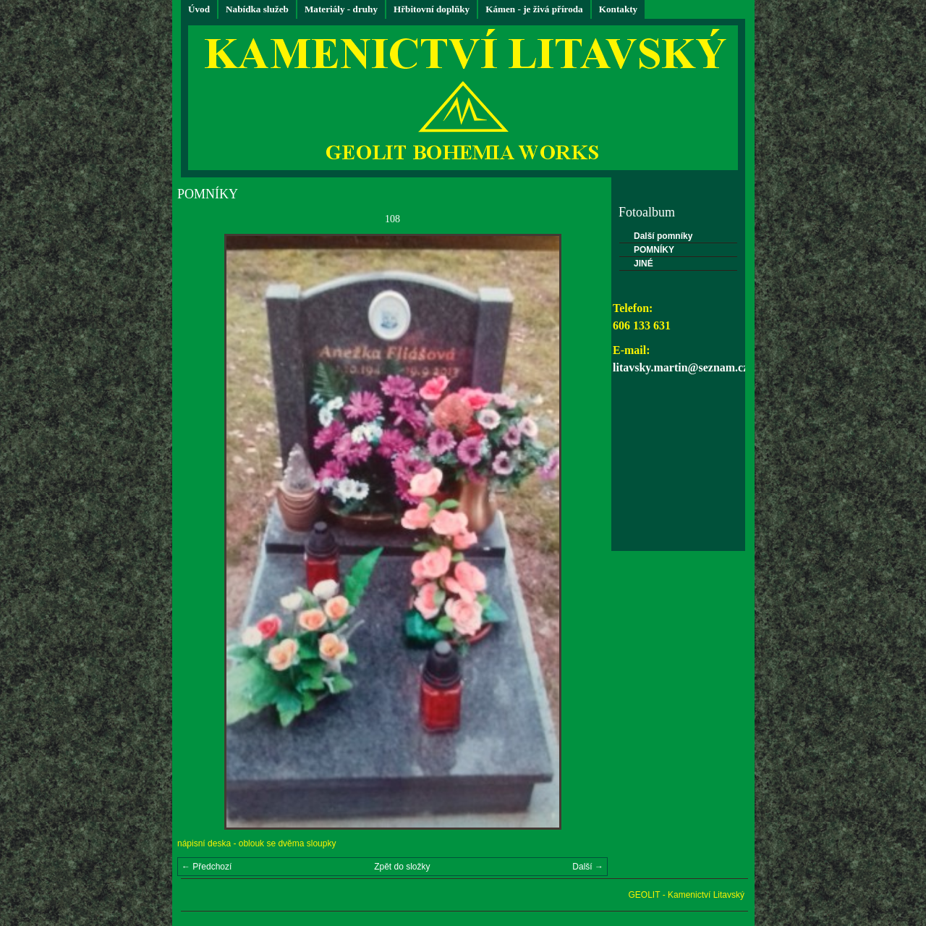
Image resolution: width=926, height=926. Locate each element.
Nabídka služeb (257, 9)
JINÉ (643, 263)
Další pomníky (663, 236)
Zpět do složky (402, 867)
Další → (587, 867)
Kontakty (618, 9)
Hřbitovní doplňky (432, 9)
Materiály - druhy (341, 9)
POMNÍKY (654, 250)
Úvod (199, 9)
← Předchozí (207, 867)
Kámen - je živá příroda (534, 9)
